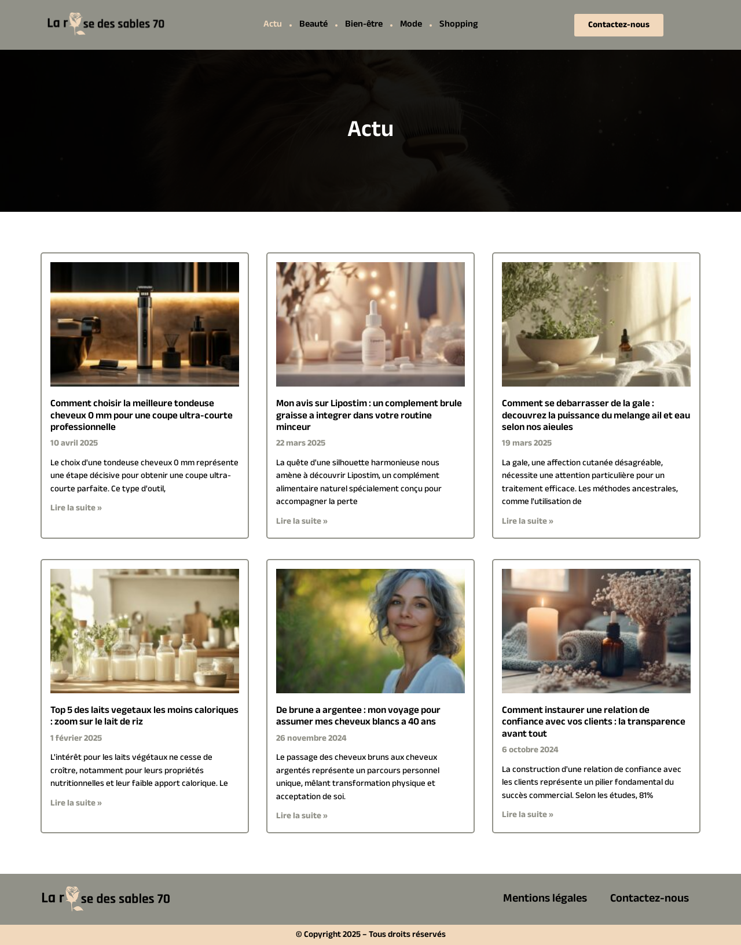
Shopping (458, 24)
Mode (411, 24)
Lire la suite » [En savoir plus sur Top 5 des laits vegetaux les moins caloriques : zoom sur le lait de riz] (76, 803)
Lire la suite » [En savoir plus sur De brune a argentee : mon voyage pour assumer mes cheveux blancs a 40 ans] (302, 816)
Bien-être (364, 24)
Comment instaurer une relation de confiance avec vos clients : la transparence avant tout (593, 722)
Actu (272, 24)
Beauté (313, 24)
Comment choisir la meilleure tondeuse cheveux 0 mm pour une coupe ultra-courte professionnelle (141, 415)
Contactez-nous (649, 899)
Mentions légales (545, 899)
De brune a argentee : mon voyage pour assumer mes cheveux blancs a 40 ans (358, 716)
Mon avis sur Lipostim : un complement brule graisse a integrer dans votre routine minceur (369, 415)
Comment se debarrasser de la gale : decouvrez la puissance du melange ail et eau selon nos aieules (596, 415)
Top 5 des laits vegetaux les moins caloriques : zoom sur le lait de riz (144, 716)
